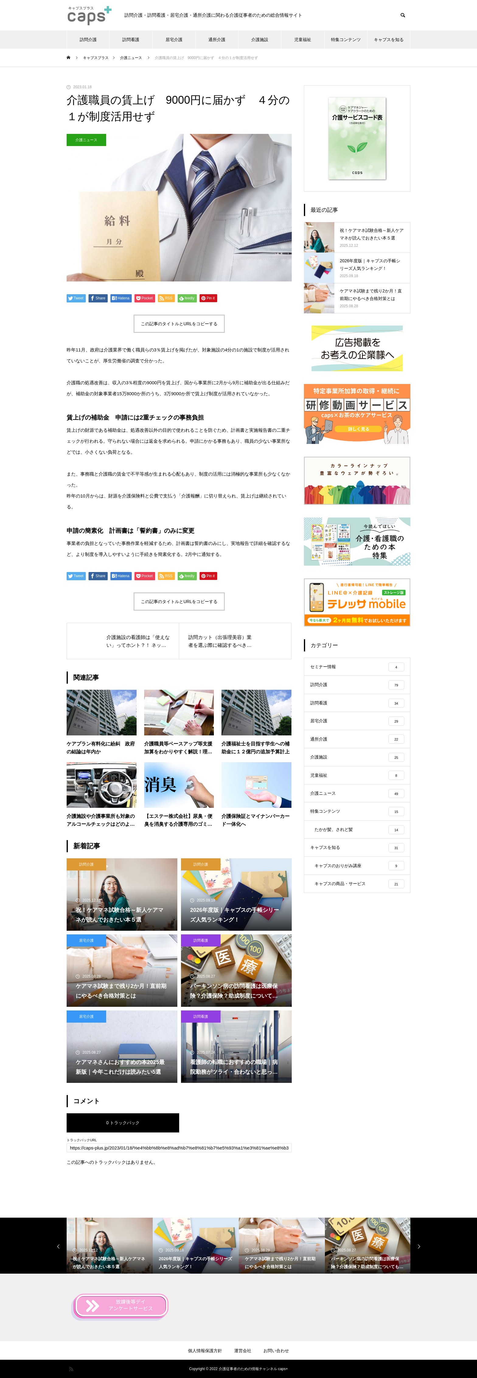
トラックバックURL (82, 1140)
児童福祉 (302, 39)
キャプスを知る (389, 39)
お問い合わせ (276, 1350)
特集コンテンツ (346, 39)
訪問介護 (88, 39)
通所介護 (216, 39)
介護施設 (259, 39)
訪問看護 (130, 39)
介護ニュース (86, 140)
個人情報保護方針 (205, 1350)
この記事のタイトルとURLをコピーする (179, 323)
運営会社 (242, 1350)
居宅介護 (174, 39)
